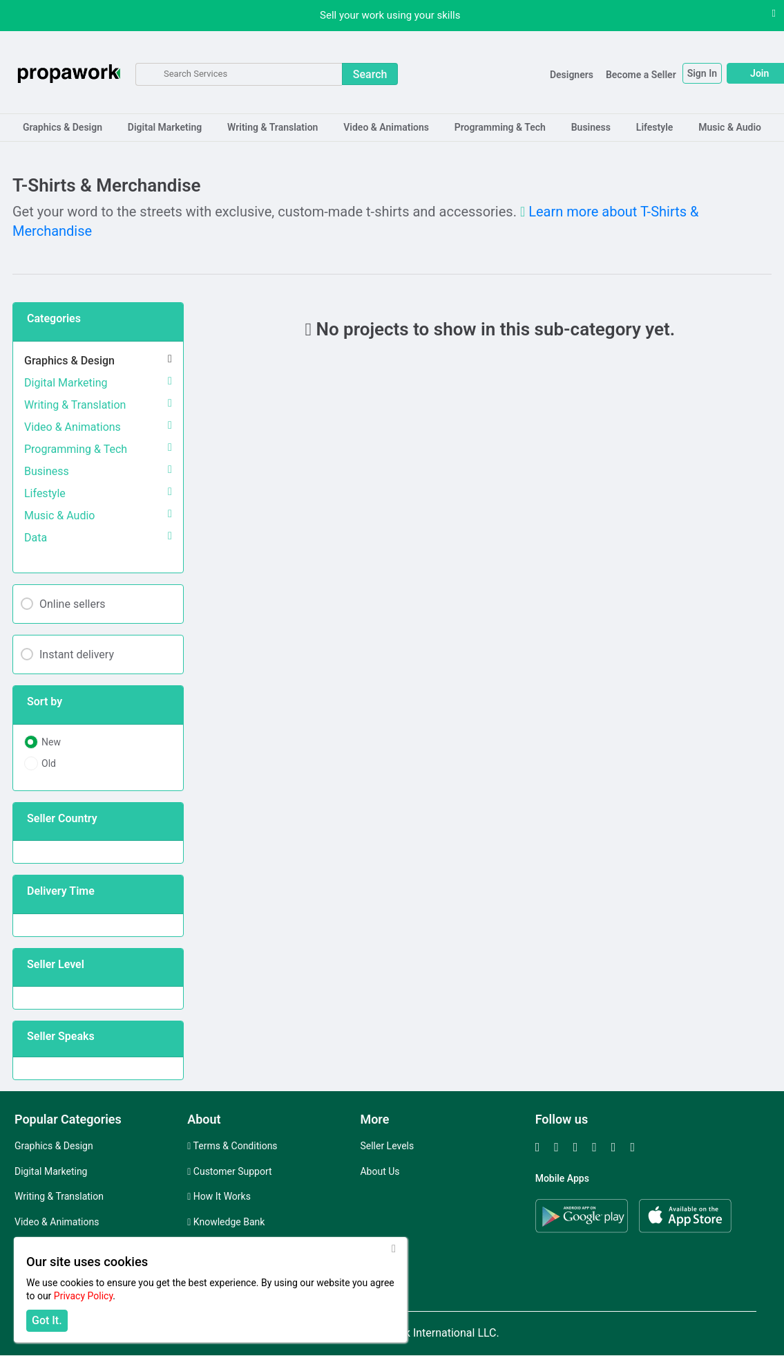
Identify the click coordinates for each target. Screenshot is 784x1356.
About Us (379, 1171)
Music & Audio (729, 127)
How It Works (219, 1196)
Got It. (47, 1320)
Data (35, 537)
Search (370, 74)
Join (721, 73)
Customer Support (229, 1171)
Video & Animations (386, 127)
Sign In (664, 73)
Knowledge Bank (226, 1221)
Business (591, 127)
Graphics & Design (62, 127)
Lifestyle (654, 127)
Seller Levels (387, 1145)
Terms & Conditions (232, 1145)
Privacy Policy (83, 1295)
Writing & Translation (272, 127)
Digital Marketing (165, 127)
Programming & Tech (500, 127)
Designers (533, 74)
